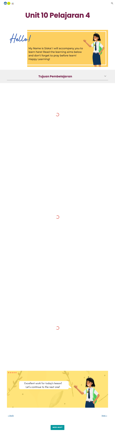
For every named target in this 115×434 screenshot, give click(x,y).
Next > (104, 416)
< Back (11, 416)
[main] (57, 15)
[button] (112, 3)
